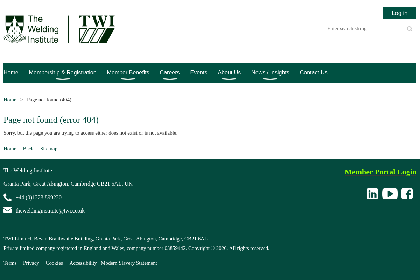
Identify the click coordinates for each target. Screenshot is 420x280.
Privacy (31, 263)
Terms (10, 263)
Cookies (54, 263)
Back (28, 148)
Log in (399, 13)
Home (10, 99)
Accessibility (83, 263)
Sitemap (48, 148)
